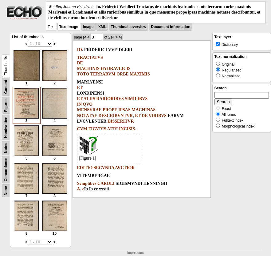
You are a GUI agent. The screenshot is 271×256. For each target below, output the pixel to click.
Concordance (6, 169)
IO (79, 49)
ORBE (122, 74)
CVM (82, 129)
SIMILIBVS (136, 98)
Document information (170, 27)
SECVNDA (104, 167)
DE (80, 63)
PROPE (110, 110)
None (6, 190)
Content (6, 87)
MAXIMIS (140, 74)
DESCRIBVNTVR (115, 115)
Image (88, 27)
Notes (6, 148)
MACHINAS (143, 110)
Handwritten (6, 127)
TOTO (83, 74)
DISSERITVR (121, 121)
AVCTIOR (125, 167)
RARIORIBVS (110, 98)
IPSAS (124, 110)
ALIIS (89, 98)
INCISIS (127, 129)
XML (102, 27)
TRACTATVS (90, 57)
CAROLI (106, 183)
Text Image (68, 27)
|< (84, 37)
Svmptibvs (86, 183)
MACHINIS (88, 68)
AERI (112, 129)
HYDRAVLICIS (115, 68)
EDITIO (85, 167)
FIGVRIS (97, 129)
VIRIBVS (158, 115)
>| (120, 37)
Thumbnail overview (128, 27)
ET (80, 87)
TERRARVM (103, 74)
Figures (6, 105)
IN (79, 104)
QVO (88, 104)
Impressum (135, 252)
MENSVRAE (89, 110)
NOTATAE (87, 115)
